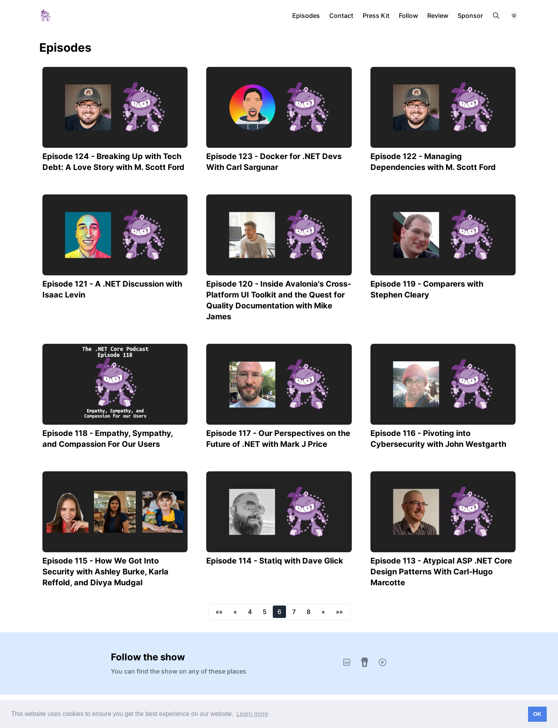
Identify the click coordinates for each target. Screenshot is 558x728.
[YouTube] (382, 662)
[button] (219, 612)
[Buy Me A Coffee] (364, 662)
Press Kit (376, 15)
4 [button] (250, 612)
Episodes (306, 15)
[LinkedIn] (346, 662)
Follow (408, 15)
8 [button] (309, 612)
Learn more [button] (252, 713)
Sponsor (470, 15)
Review (437, 15)
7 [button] (294, 612)
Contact (341, 15)
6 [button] (279, 612)
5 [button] (265, 612)
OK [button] (537, 714)
